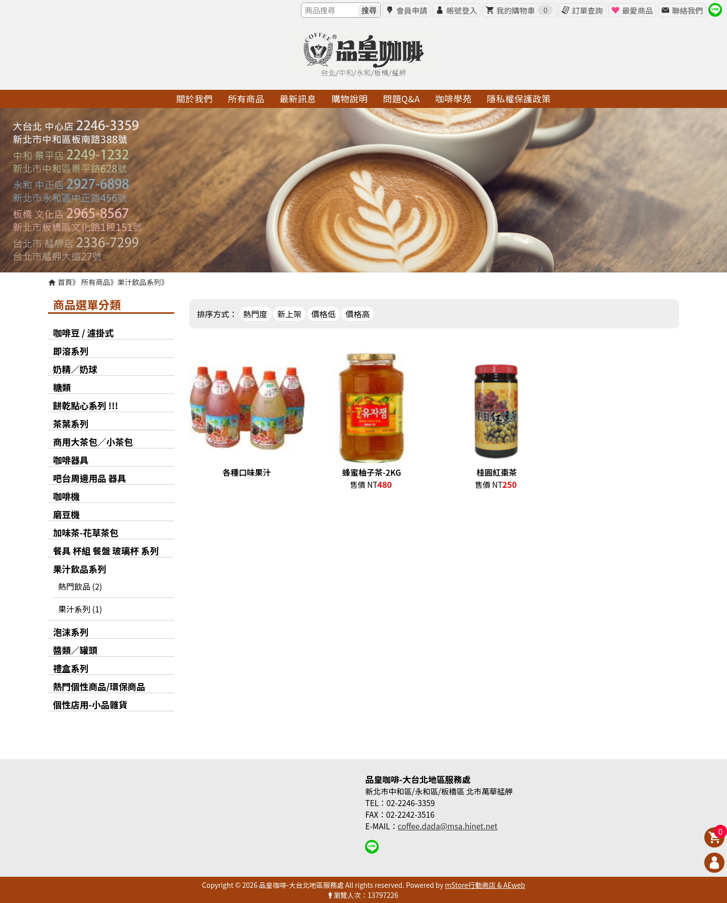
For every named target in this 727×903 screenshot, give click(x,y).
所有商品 (96, 281)
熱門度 (255, 314)
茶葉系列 (70, 423)
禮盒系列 (70, 668)
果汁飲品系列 (139, 281)
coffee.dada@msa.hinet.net (447, 825)
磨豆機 (66, 514)
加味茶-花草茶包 (86, 532)
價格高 (357, 314)
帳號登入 (461, 10)
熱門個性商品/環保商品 (99, 686)
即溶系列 (70, 351)
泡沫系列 (70, 632)
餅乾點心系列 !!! (85, 405)
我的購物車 (524, 10)
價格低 (323, 314)
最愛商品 (637, 10)
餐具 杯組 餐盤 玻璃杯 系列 (106, 550)
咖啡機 (66, 496)
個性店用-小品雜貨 (90, 704)
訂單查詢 (587, 10)
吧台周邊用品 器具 (89, 478)
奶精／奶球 (75, 369)
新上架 (289, 314)
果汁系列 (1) (80, 609)
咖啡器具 (70, 460)
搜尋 (369, 10)
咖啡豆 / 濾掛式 (83, 332)
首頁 (65, 281)
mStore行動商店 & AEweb (485, 885)
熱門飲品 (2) (80, 586)
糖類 (62, 387)
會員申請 (411, 10)
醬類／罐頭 (75, 650)
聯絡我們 (687, 10)
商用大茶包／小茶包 (93, 441)
